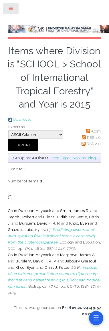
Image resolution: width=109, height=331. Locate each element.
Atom (96, 131)
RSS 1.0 (94, 137)
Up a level (22, 119)
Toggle (11, 9)
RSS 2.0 (94, 143)
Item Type (60, 157)
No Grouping (84, 157)
